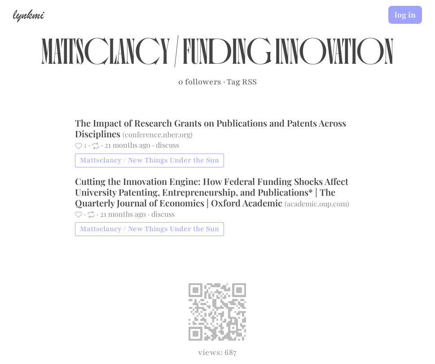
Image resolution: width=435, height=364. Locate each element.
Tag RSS (242, 81)
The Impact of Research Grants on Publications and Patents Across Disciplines (210, 128)
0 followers (199, 81)
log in (405, 14)
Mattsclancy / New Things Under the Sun (149, 160)
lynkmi (28, 14)
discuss (167, 144)
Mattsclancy (105, 57)
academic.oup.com (317, 203)
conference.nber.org (157, 134)
